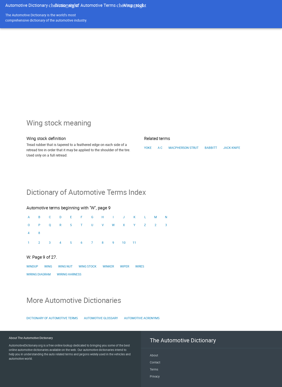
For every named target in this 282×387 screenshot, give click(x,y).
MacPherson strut (184, 148)
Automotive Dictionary (26, 5)
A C (160, 148)
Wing (48, 266)
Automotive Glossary (101, 318)
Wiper (124, 266)
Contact (155, 362)
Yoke (148, 148)
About (154, 355)
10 (124, 243)
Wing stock (87, 266)
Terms (154, 369)
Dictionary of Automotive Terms (85, 5)
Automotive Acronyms (142, 318)
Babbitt (211, 148)
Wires (139, 266)
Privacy (155, 376)
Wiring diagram (38, 274)
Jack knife (231, 148)
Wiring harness (69, 274)
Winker (108, 266)
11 (134, 243)
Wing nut (65, 266)
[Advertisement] (141, 85)
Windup (32, 266)
